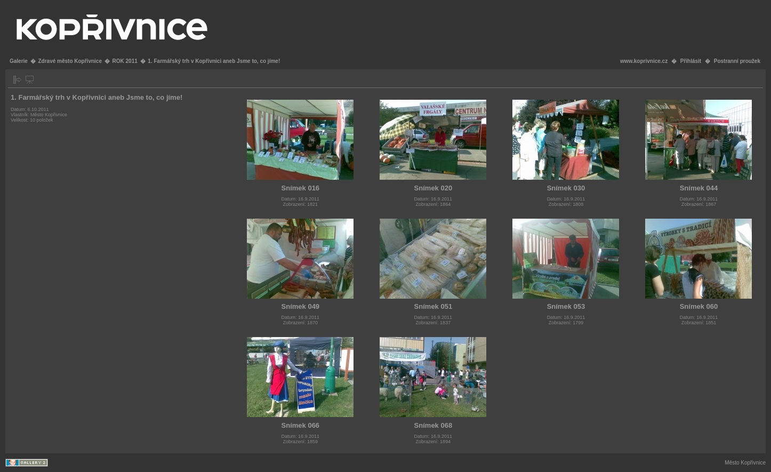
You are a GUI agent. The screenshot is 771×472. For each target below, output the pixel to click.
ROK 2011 (125, 61)
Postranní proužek (737, 61)
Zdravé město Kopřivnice (69, 61)
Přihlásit (690, 61)
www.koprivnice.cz (644, 61)
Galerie (19, 61)
